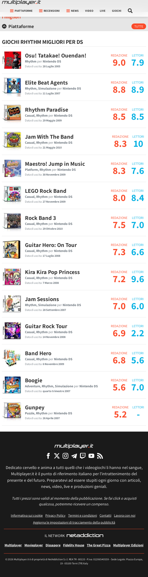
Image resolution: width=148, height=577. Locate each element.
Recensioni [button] (49, 10)
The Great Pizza (99, 545)
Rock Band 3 (40, 218)
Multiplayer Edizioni (128, 545)
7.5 (119, 224)
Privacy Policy (55, 515)
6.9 (119, 332)
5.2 (120, 414)
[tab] (74, 26)
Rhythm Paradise (46, 109)
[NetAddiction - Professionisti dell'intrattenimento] (85, 536)
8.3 (120, 143)
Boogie (33, 380)
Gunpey (34, 407)
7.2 (119, 278)
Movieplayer (33, 545)
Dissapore (53, 545)
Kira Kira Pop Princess (52, 272)
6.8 (119, 360)
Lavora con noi (124, 515)
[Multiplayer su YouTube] (91, 456)
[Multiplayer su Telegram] (74, 456)
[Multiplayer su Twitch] (83, 456)
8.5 (119, 116)
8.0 (119, 197)
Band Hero (38, 353)
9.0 (119, 62)
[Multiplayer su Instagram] (65, 456)
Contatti (105, 515)
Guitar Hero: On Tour (51, 245)
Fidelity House (73, 545)
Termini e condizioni (82, 515)
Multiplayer (13, 545)
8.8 (119, 89)
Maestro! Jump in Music (55, 163)
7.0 (119, 305)
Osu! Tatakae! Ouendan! (55, 55)
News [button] (72, 10)
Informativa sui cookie (27, 515)
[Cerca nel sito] (130, 11)
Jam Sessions (42, 299)
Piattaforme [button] (21, 10)
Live (103, 10)
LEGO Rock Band (45, 190)
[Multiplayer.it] (21, 2)
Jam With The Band (49, 136)
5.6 (119, 387)
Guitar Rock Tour (46, 326)
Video (89, 10)
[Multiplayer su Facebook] (48, 456)
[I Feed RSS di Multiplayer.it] (100, 456)
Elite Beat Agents (46, 82)
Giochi (116, 10)
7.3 (119, 251)
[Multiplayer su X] (57, 456)
